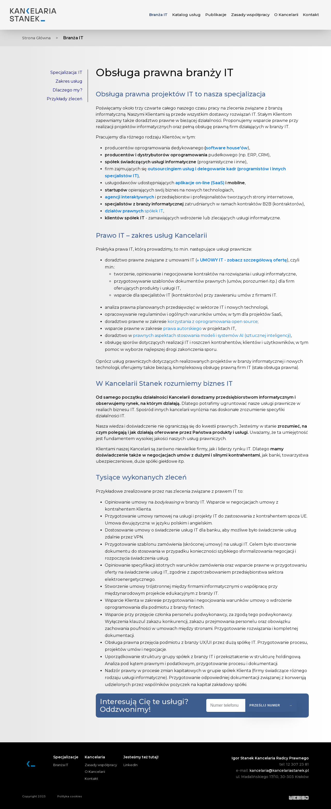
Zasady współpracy (101, 765)
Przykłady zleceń (64, 98)
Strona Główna (37, 37)
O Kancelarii (95, 771)
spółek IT (134, 211)
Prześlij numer (264, 705)
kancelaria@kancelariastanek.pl (279, 770)
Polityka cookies (69, 796)
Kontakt (91, 778)
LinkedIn (130, 765)
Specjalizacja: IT (66, 72)
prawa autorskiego (182, 328)
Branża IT (158, 14)
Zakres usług (69, 81)
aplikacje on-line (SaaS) (199, 182)
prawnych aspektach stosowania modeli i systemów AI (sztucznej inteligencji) (212, 335)
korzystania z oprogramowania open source (213, 321)
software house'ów (227, 147)
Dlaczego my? (67, 90)
